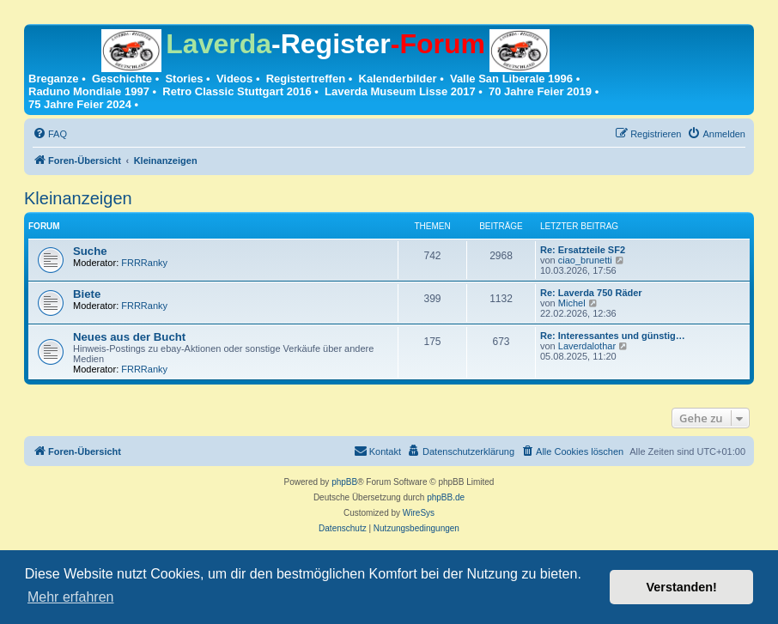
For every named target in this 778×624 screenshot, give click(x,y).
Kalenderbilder (398, 78)
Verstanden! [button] (682, 587)
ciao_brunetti (585, 260)
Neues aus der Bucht (129, 336)
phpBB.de (446, 497)
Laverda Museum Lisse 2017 (400, 91)
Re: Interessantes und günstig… (612, 335)
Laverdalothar (587, 346)
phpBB (344, 482)
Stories (184, 78)
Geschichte (122, 78)
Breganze (53, 78)
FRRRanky (144, 262)
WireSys (419, 513)
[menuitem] (50, 134)
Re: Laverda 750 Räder (591, 293)
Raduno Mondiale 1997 (88, 91)
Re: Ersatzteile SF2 (582, 250)
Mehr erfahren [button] (70, 597)
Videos (234, 78)
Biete (86, 294)
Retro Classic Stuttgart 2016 (236, 91)
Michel (572, 303)
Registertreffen (305, 78)
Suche (90, 251)
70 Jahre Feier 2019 (540, 91)
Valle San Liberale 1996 (511, 78)
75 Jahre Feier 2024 (79, 104)
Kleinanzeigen (78, 198)
